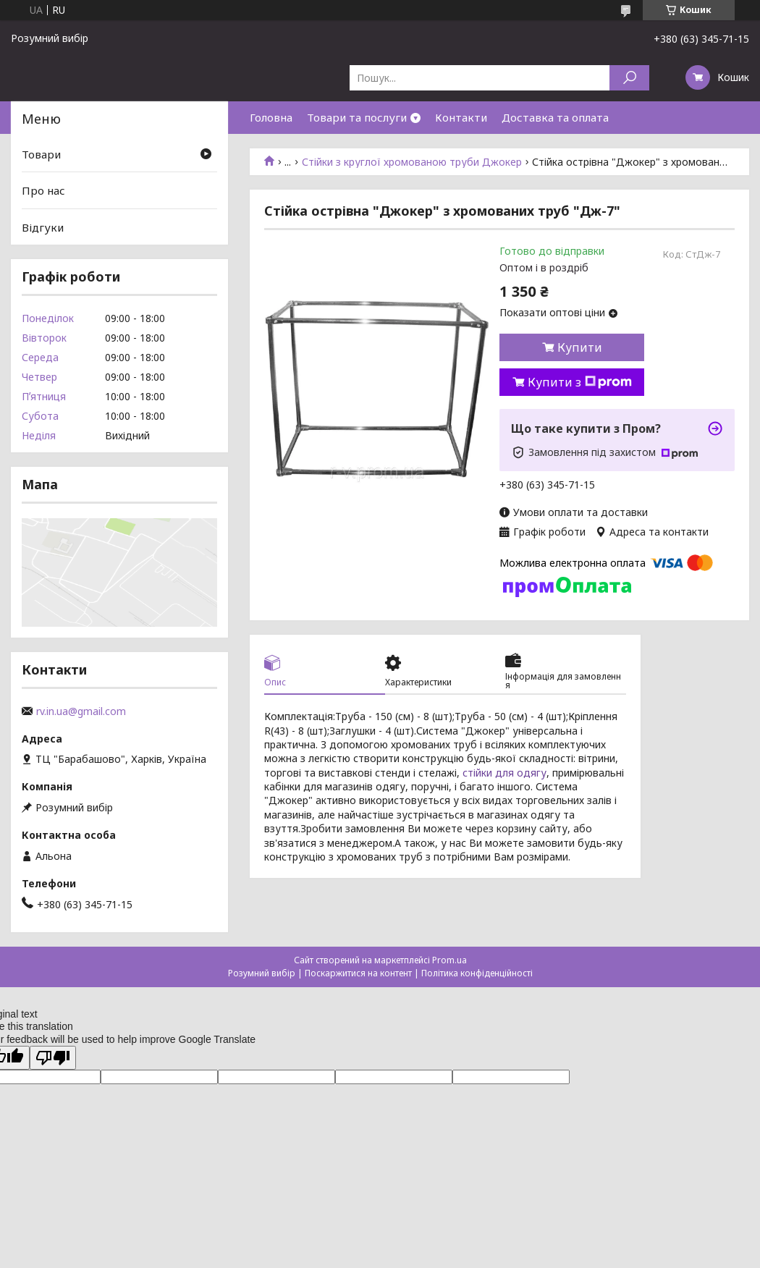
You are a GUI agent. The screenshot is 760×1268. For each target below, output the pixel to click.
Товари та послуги (357, 117)
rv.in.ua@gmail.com (81, 711)
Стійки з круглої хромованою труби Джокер (412, 162)
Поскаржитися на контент (358, 973)
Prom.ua (449, 960)
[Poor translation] (53, 1058)
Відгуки (43, 227)
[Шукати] (629, 77)
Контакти (461, 117)
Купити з (580, 382)
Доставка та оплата (555, 117)
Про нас (43, 190)
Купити (579, 347)
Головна (271, 117)
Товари (41, 153)
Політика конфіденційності (477, 973)
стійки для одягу (504, 772)
